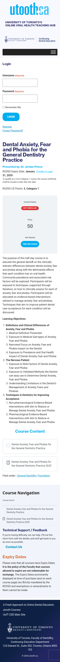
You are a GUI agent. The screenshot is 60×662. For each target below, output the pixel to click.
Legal (49, 171)
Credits (40, 171)
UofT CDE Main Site (14, 614)
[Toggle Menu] (53, 52)
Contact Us (14, 547)
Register (7, 126)
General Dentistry (26, 475)
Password (13, 91)
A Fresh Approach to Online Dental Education (28, 604)
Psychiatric (43, 475)
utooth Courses (11, 609)
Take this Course (30, 244)
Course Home (8, 500)
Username (13, 75)
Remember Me (13, 107)
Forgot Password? (13, 130)
